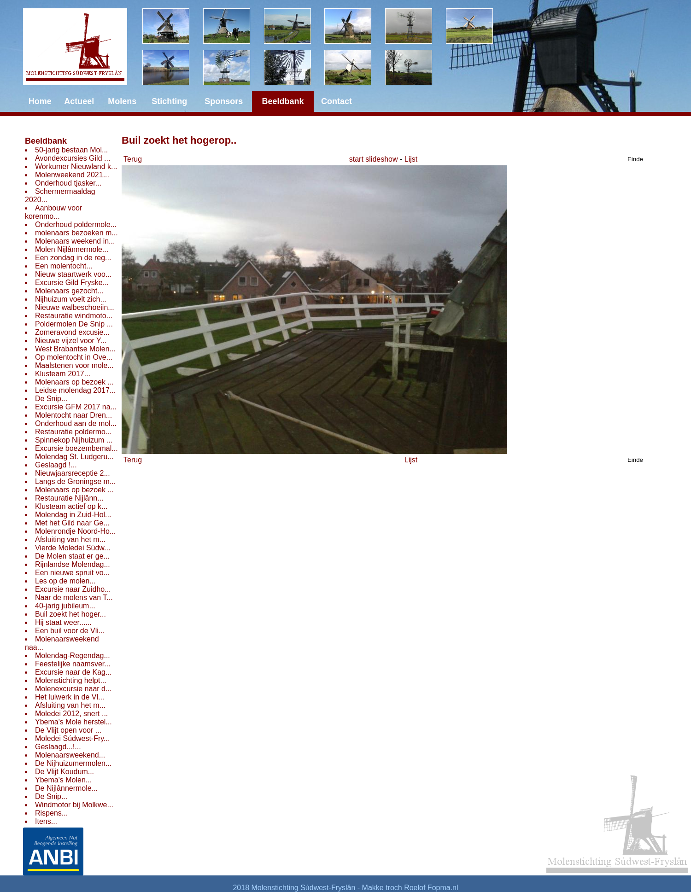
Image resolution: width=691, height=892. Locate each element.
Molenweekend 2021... (72, 175)
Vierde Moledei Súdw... (72, 548)
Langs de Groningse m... (75, 481)
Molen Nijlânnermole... (71, 249)
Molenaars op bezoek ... (74, 382)
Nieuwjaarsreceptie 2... (72, 473)
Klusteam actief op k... (71, 506)
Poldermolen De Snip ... (74, 324)
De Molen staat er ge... (72, 556)
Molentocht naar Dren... (73, 415)
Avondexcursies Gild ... (72, 158)
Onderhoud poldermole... (76, 224)
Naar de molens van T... (74, 597)
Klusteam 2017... (62, 374)
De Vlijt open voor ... (68, 730)
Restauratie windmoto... (73, 316)
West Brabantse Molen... (75, 349)
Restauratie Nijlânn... (69, 498)
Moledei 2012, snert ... (71, 713)
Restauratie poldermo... (73, 432)
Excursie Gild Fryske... (72, 282)
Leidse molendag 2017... (75, 390)
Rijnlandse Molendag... (72, 564)
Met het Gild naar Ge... (72, 523)
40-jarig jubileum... (65, 606)
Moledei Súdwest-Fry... (72, 738)
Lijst (410, 159)
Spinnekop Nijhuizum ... (73, 440)
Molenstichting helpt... (70, 680)
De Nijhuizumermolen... (73, 763)
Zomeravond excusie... (72, 332)
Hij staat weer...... (63, 622)
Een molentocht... (64, 266)
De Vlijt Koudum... (64, 771)
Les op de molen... (65, 581)
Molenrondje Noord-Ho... (75, 531)
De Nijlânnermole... (66, 788)
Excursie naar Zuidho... (73, 589)
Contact (336, 101)
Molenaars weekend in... (75, 241)
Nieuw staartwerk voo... (73, 274)
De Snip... (51, 398)
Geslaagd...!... (58, 747)
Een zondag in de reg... (73, 258)
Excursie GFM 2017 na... (76, 407)
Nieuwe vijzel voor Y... (70, 340)
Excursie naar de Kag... (73, 672)
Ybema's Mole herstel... (73, 722)
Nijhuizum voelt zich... (70, 299)
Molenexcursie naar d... (73, 689)
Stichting (169, 101)
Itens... (46, 821)
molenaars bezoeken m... (76, 233)
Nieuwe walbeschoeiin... (74, 307)
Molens (122, 101)
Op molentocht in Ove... (73, 357)
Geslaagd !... (56, 465)
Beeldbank (46, 141)
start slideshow (373, 159)
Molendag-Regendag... (72, 655)
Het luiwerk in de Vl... (69, 697)
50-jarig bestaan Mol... (71, 150)
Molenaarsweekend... (70, 755)
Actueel (79, 101)
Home (40, 101)
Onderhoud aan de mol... (76, 423)
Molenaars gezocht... (69, 291)
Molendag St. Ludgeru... (74, 457)
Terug (132, 159)
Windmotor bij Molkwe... (74, 805)
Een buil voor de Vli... (70, 631)
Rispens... (51, 813)
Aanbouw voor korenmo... (53, 212)
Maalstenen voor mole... (74, 365)
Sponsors (224, 101)
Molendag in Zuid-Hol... (73, 515)
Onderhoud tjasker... (68, 183)
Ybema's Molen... (63, 780)
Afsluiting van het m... (70, 539)
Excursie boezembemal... (76, 448)
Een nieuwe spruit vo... (72, 573)
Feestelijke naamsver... (73, 664)
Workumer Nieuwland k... (76, 166)
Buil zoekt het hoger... (70, 614)
